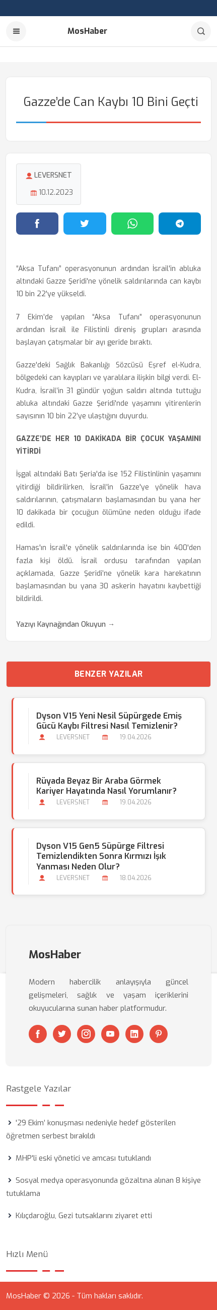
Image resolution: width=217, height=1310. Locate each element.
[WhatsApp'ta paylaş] (132, 223)
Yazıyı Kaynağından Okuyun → (65, 624)
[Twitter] (62, 1034)
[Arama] (201, 31)
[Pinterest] (159, 1034)
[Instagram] (86, 1034)
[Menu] (16, 31)
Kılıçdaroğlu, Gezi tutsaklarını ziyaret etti (84, 1216)
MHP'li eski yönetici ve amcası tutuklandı (83, 1158)
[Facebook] (38, 1034)
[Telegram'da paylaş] (180, 223)
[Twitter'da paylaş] (84, 223)
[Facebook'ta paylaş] (37, 223)
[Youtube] (110, 1034)
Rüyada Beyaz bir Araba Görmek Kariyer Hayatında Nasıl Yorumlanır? (106, 786)
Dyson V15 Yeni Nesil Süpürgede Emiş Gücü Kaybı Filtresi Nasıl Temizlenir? (109, 721)
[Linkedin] (134, 1034)
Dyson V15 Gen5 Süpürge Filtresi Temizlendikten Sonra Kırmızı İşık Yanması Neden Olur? (101, 856)
